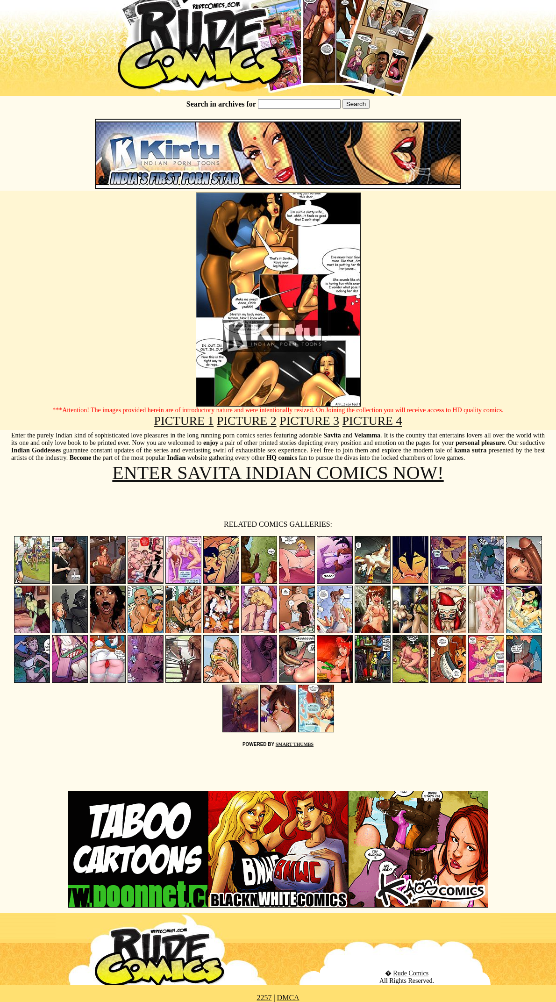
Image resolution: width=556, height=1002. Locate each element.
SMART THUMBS (295, 744)
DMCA (288, 998)
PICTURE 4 (372, 421)
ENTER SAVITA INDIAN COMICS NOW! (277, 472)
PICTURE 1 (184, 421)
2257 (264, 998)
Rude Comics (410, 973)
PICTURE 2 (247, 421)
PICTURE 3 (309, 421)
